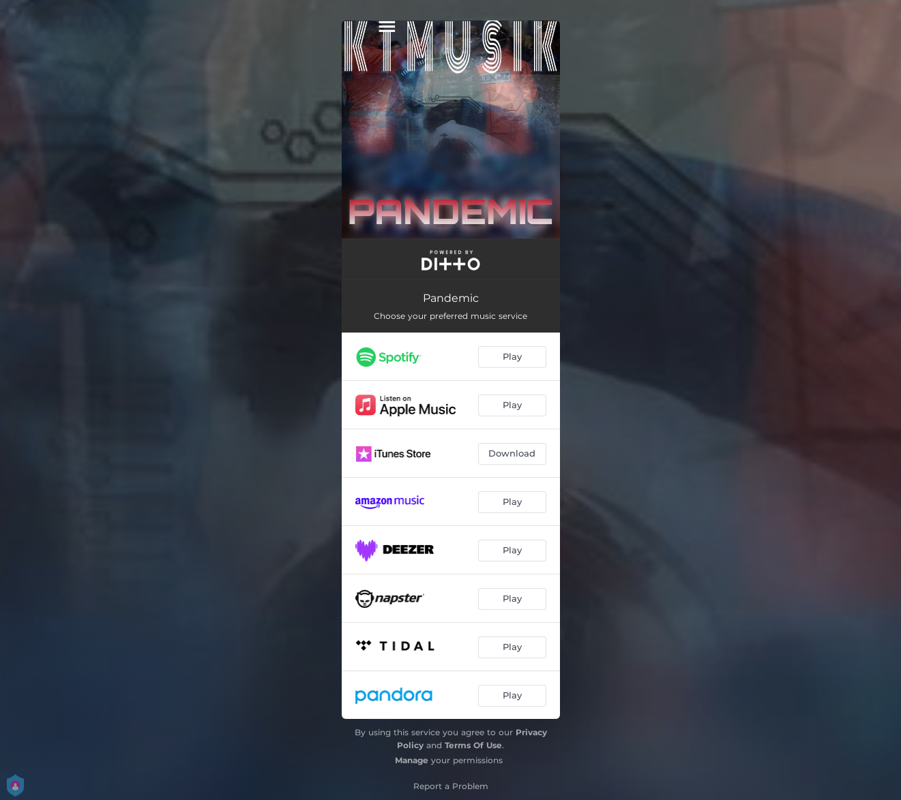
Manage (411, 760)
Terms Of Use (473, 745)
